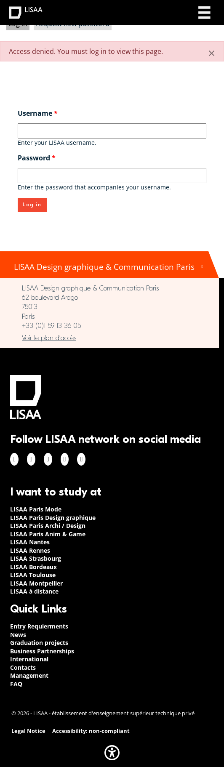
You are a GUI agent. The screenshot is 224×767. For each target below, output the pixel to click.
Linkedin (48, 459)
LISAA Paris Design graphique (53, 518)
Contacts (23, 667)
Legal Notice (28, 731)
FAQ (16, 684)
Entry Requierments (39, 626)
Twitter (65, 459)
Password (37, 157)
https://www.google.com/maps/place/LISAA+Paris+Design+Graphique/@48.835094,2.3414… (109, 338)
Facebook (14, 459)
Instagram (31, 459)
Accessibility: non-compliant (91, 731)
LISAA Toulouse (33, 575)
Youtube (81, 459)
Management (29, 675)
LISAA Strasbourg (35, 558)
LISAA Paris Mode (35, 509)
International (29, 659)
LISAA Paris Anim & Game (47, 534)
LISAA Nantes (30, 542)
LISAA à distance (34, 591)
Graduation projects (39, 643)
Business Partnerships (42, 651)
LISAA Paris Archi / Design (47, 526)
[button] (112, 752)
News (18, 635)
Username (38, 113)
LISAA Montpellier (36, 583)
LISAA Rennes (30, 550)
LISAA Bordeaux (33, 567)
